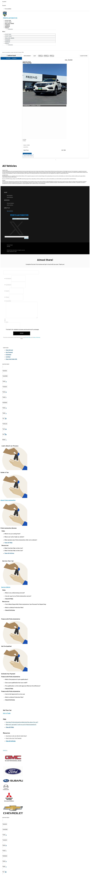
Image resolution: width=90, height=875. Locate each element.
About (7, 27)
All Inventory (7, 52)
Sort (34, 56)
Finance (7, 40)
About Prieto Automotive (8, 483)
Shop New (8, 34)
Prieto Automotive (19, 198)
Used (12, 52)
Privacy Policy (28, 320)
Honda (19, 52)
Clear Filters (83, 55)
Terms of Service (36, 320)
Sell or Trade (9, 38)
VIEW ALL (5, 733)
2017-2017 (16, 52)
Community (10, 29)
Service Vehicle (5, 570)
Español (4, 1)
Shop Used (8, 36)
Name (7, 304)
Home (3, 52)
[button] (29, 31)
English (4, 5)
